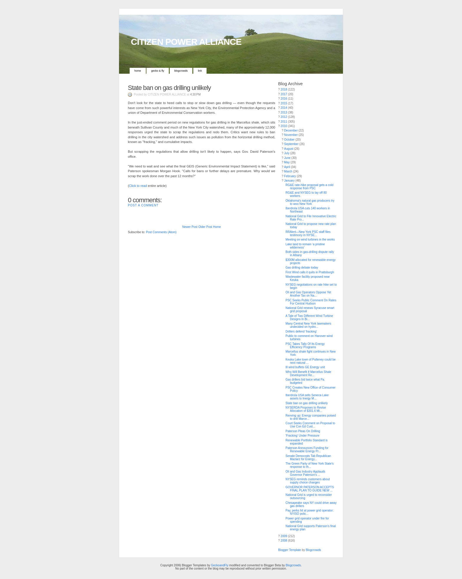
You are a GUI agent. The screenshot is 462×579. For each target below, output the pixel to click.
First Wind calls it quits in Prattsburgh (310, 272)
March (288, 171)
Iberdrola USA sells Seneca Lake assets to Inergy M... (307, 397)
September (291, 144)
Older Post (205, 226)
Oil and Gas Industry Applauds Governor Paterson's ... (305, 473)
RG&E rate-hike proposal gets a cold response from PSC (309, 186)
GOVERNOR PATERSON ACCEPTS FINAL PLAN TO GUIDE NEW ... (310, 489)
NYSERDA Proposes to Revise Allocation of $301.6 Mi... (306, 409)
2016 (283, 98)
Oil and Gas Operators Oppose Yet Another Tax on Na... (308, 294)
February (290, 176)
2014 (283, 107)
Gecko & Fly (157, 70)
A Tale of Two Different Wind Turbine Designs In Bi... (309, 317)
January (289, 180)
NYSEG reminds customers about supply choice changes (308, 481)
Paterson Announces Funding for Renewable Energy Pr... (307, 449)
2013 (283, 112)
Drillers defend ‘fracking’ (301, 331)
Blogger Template (289, 550)
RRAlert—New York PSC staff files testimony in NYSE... (308, 233)
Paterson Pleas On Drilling (303, 431)
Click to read (138, 185)
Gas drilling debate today (302, 267)
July (286, 153)
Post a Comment (143, 205)
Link (200, 70)
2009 (283, 536)
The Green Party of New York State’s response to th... (310, 465)
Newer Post (189, 226)
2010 (283, 126)
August (288, 148)
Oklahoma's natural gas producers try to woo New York (310, 202)
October (289, 139)
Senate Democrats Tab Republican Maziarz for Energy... (308, 457)
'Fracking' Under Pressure (302, 435)
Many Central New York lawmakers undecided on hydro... (308, 325)
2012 (283, 117)
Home (137, 70)
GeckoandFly (219, 565)
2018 (283, 89)
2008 (283, 540)
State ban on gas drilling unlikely (169, 87)
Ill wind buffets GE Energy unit (305, 367)
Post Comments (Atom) (161, 232)
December (291, 130)
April (287, 167)
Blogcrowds (181, 70)
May (287, 162)
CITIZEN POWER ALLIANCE (186, 42)
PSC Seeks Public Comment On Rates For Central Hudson (311, 302)
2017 (283, 94)
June (287, 157)
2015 (283, 103)
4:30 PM (195, 94)
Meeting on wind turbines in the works (310, 239)
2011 (283, 121)
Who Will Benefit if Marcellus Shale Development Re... (308, 373)
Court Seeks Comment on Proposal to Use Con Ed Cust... (310, 425)
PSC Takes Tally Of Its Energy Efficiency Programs (305, 345)
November (291, 134)
